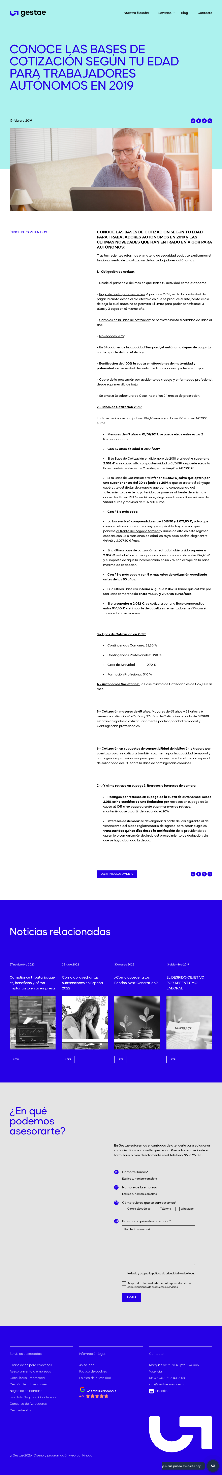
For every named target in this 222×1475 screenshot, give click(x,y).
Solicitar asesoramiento (117, 874)
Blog (184, 13)
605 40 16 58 (176, 1378)
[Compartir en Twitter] (204, 120)
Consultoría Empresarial (27, 1378)
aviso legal (188, 1273)
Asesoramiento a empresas (30, 1371)
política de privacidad (165, 1273)
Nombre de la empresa (139, 1187)
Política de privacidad (95, 1378)
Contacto (205, 13)
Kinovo (87, 1455)
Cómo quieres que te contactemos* (149, 1203)
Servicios (164, 13)
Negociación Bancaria (26, 1391)
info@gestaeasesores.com (169, 1384)
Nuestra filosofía (136, 13)
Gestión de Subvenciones (28, 1384)
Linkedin (158, 1391)
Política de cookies (93, 1371)
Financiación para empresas (31, 1365)
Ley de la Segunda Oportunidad (33, 1397)
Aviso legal (87, 1365)
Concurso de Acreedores (28, 1404)
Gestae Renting (21, 1410)
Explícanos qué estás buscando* (146, 1221)
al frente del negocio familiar (138, 531)
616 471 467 (157, 1378)
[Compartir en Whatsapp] (210, 120)
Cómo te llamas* (135, 1172)
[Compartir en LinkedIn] (193, 120)
